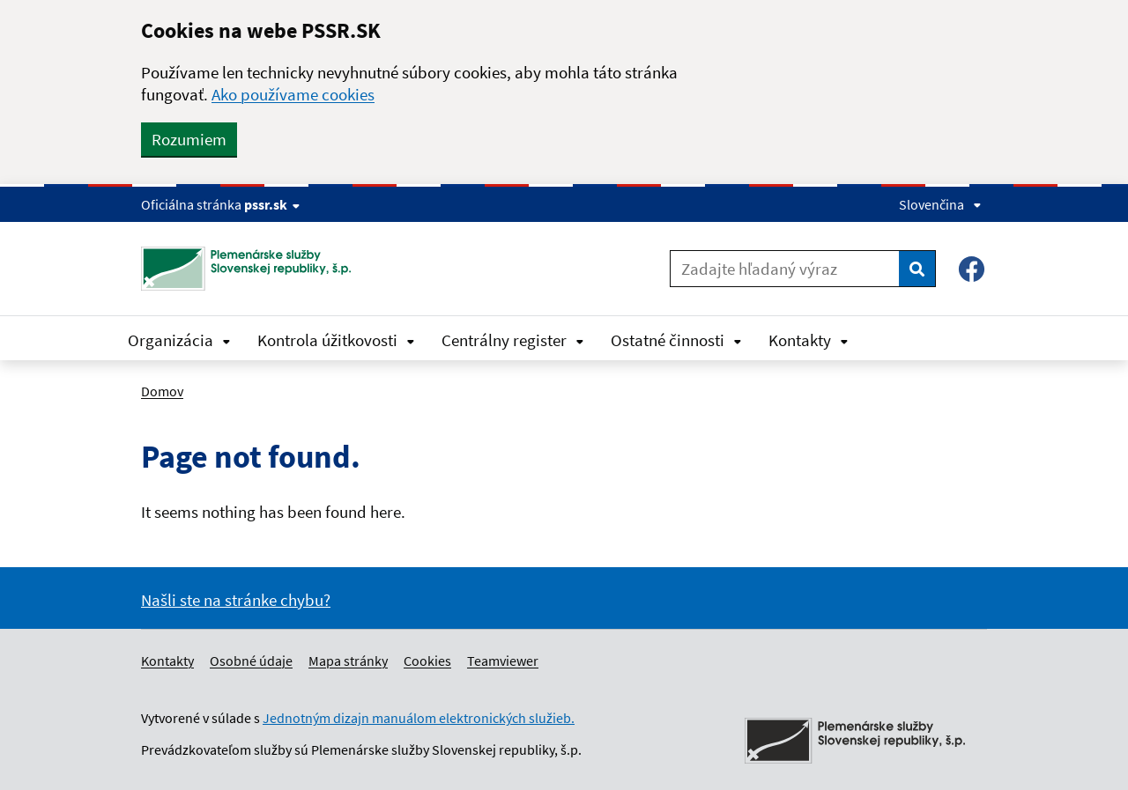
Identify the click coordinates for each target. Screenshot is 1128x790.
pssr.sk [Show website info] (272, 204)
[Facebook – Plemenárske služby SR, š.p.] (971, 269)
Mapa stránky (348, 660)
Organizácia (179, 340)
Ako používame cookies (293, 94)
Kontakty (808, 340)
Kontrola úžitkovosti (336, 340)
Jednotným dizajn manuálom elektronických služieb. (419, 718)
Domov (162, 391)
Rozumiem (189, 139)
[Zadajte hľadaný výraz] (785, 268)
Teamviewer (502, 660)
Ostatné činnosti (676, 340)
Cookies (427, 660)
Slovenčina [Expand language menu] (940, 204)
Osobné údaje (251, 660)
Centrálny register (513, 340)
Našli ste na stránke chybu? (235, 599)
